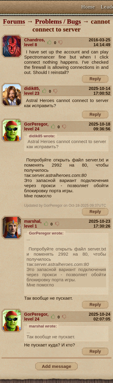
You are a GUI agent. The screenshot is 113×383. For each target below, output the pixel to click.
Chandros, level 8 (34, 42)
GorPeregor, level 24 (36, 126)
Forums (14, 21)
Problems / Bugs (58, 21)
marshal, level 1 (33, 223)
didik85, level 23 (32, 91)
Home (88, 7)
